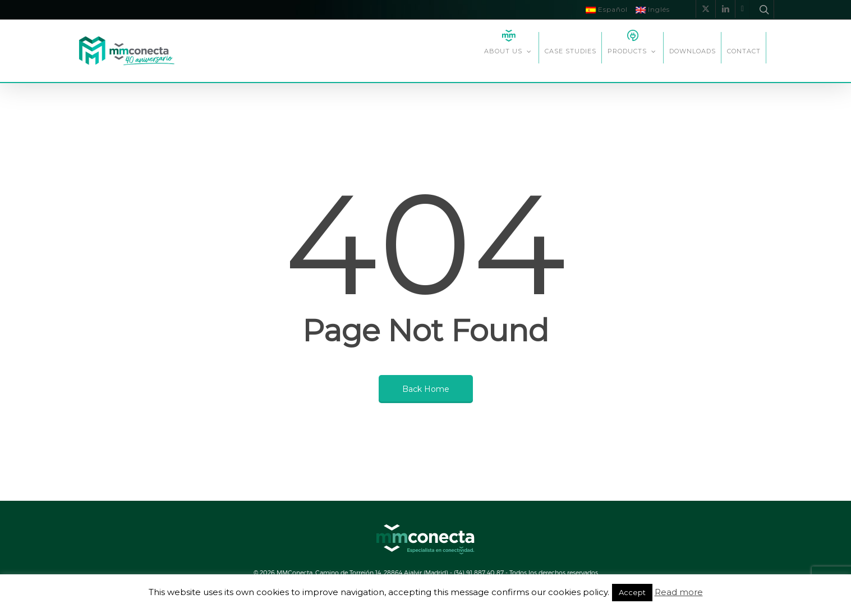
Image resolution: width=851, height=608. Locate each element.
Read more (679, 592)
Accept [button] (632, 592)
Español (607, 9)
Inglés (653, 9)
